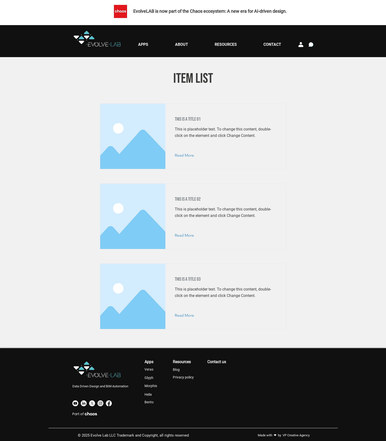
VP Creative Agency (296, 435)
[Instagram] (100, 403)
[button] (143, 44)
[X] (92, 403)
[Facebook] (109, 403)
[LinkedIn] (84, 403)
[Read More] (188, 155)
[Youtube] (75, 403)
